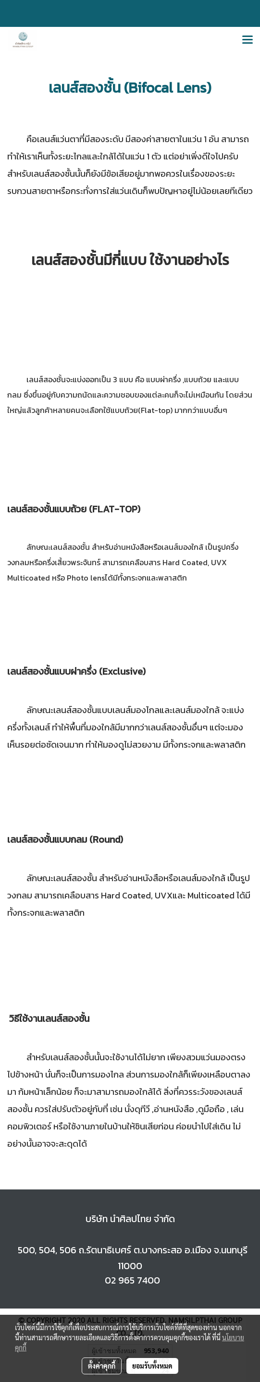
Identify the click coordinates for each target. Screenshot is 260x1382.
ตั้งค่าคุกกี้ (101, 1365)
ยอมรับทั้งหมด (152, 1365)
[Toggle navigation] (247, 40)
